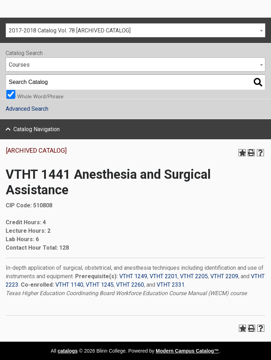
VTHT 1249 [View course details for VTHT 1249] (133, 276)
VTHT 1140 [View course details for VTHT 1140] (69, 284)
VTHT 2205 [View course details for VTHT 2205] (194, 276)
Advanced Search (27, 108)
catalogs (68, 351)
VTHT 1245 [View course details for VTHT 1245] (100, 284)
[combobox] (135, 30)
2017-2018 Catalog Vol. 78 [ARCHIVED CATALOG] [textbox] (70, 30)
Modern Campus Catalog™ (187, 351)
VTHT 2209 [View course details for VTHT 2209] (224, 276)
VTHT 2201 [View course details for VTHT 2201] (163, 276)
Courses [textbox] (19, 64)
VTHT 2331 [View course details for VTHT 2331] (171, 284)
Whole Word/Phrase (40, 96)
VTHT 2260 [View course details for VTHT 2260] (130, 284)
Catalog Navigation (36, 129)
